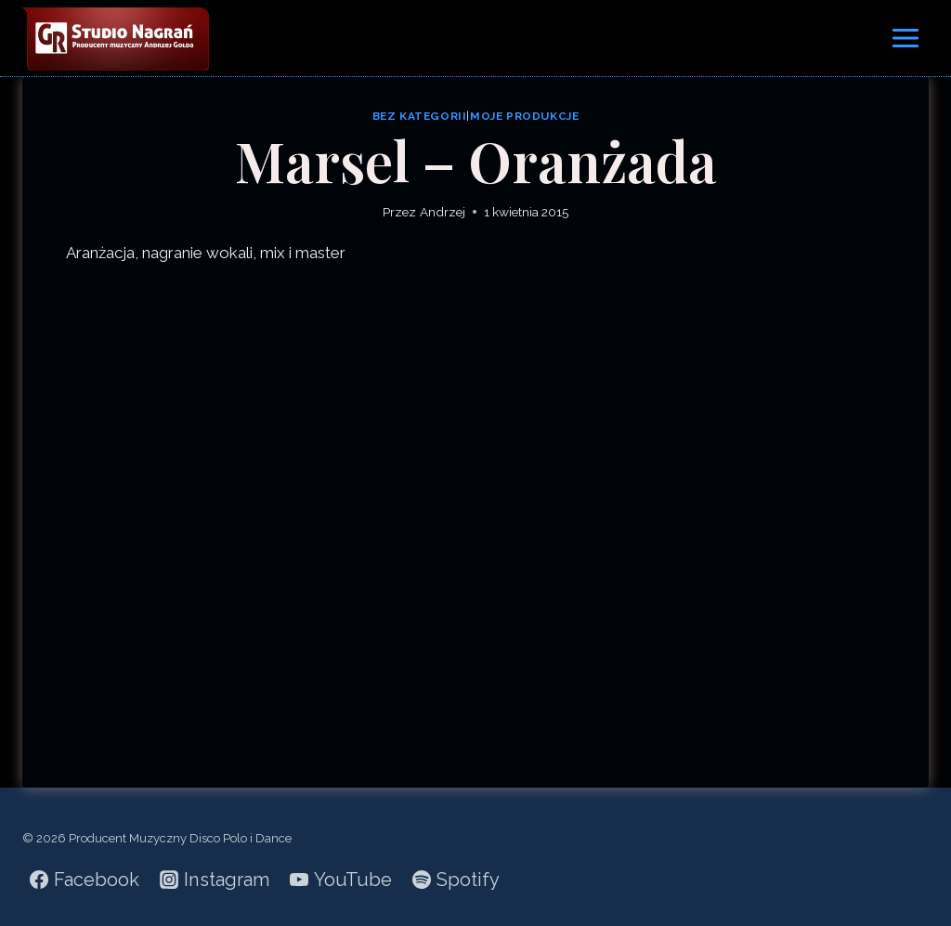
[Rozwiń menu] (905, 38)
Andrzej (442, 211)
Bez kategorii (419, 116)
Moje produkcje (524, 116)
